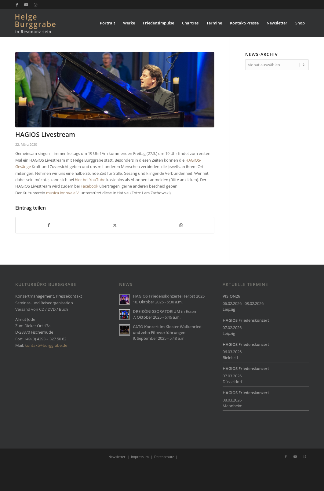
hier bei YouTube (90, 179)
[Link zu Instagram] (35, 4)
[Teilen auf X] (115, 225)
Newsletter (117, 456)
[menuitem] (107, 22)
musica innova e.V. (63, 193)
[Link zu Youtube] (26, 4)
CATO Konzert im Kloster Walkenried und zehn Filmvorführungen (167, 329)
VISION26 (231, 296)
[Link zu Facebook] (17, 4)
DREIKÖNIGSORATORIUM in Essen (164, 311)
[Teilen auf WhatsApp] (181, 225)
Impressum (140, 456)
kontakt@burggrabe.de (46, 345)
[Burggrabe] (44, 22)
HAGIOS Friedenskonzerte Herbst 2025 (169, 296)
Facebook (89, 186)
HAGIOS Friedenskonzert (246, 320)
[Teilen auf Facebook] (49, 225)
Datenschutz (164, 456)
